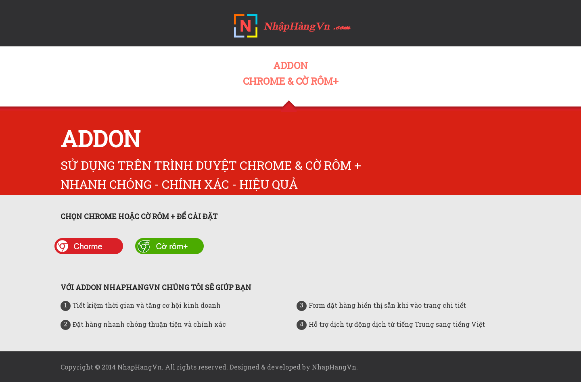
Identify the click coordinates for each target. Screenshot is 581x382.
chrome (88, 246)
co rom (169, 246)
